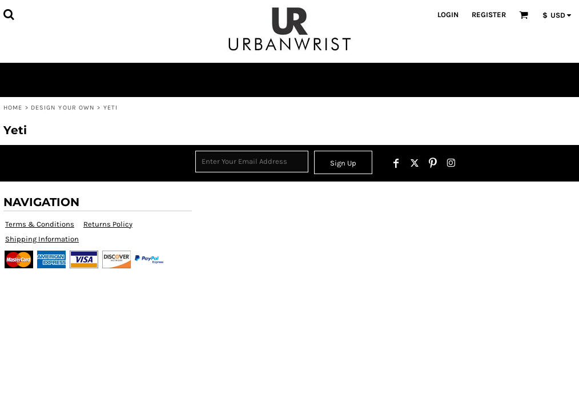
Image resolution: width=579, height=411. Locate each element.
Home (12, 107)
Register (489, 14)
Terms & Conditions (39, 224)
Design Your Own (63, 107)
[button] (8, 14)
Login (448, 14)
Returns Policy (107, 224)
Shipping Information (42, 239)
